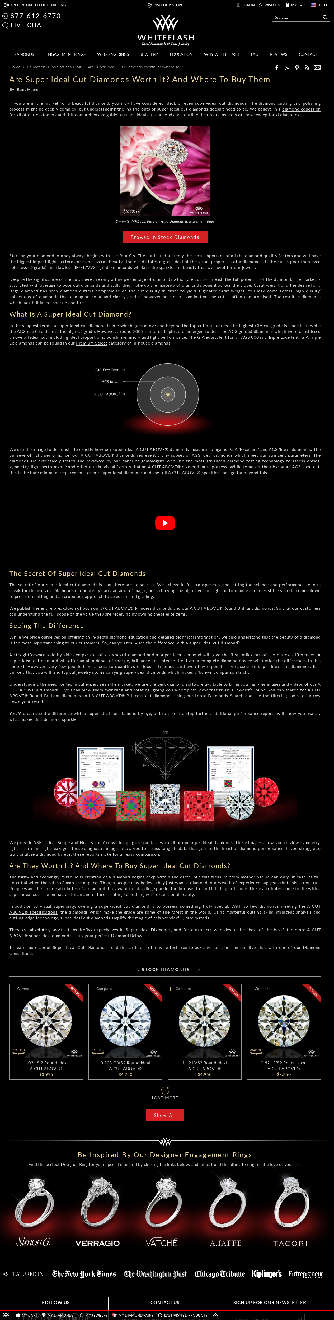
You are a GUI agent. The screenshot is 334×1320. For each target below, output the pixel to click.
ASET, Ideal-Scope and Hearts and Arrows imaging (83, 842)
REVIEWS (278, 54)
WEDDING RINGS (113, 54)
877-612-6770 (35, 16)
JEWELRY (149, 54)
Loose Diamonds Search (219, 695)
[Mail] (317, 67)
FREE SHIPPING (38, 5)
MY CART (299, 5)
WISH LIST (273, 5)
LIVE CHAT (28, 25)
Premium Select (91, 342)
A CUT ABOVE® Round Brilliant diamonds (232, 608)
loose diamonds (159, 666)
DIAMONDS (23, 54)
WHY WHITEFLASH (221, 54)
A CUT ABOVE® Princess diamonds (136, 608)
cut (149, 255)
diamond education (301, 108)
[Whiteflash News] (307, 67)
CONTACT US (165, 1302)
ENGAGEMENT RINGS (66, 54)
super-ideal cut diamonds (221, 103)
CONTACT (308, 54)
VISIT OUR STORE (168, 5)
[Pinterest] (297, 67)
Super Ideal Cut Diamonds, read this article (97, 947)
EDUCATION (181, 54)
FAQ (254, 54)
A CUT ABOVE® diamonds (162, 449)
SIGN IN (248, 5)
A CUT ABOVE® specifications (198, 472)
